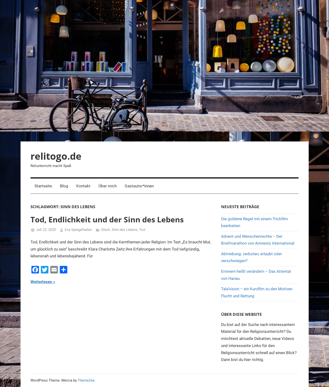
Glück (105, 230)
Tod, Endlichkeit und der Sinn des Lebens (107, 219)
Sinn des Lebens (124, 230)
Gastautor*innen (139, 186)
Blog (64, 186)
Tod (142, 230)
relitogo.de (55, 156)
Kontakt (83, 186)
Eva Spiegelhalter (78, 230)
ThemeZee (86, 380)
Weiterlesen (41, 281)
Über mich (107, 186)
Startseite (43, 186)
